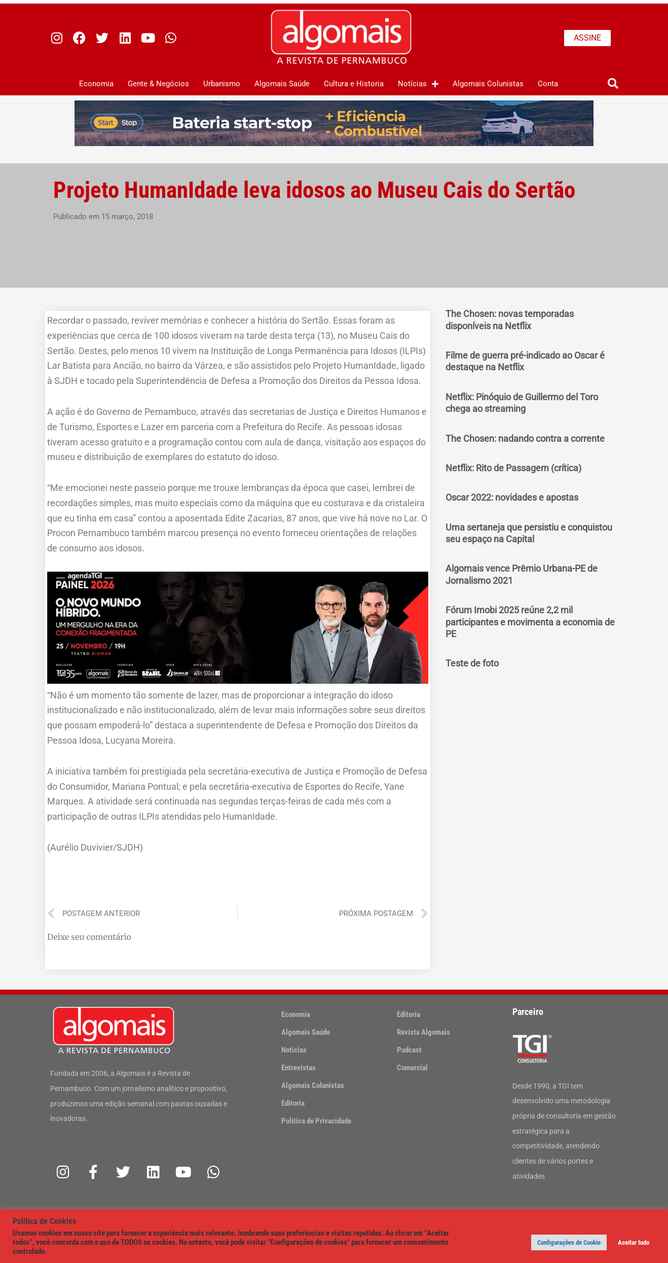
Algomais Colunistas (488, 83)
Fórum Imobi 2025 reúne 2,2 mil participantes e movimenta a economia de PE (530, 622)
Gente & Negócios (158, 83)
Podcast (409, 1050)
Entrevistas (298, 1067)
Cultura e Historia (354, 83)
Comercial (412, 1067)
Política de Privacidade (316, 1121)
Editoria (293, 1103)
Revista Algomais (423, 1032)
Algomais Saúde (282, 83)
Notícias (418, 84)
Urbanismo (221, 83)
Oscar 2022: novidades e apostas (512, 497)
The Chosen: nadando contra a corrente (525, 438)
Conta (548, 83)
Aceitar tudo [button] (633, 1242)
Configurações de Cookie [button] (569, 1242)
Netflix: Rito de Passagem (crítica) (513, 468)
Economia (96, 83)
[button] (613, 84)
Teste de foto (472, 663)
